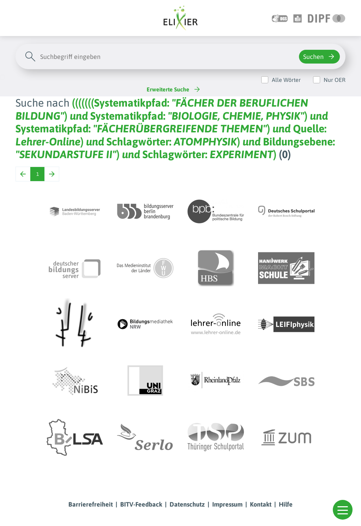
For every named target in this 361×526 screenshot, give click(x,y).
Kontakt (260, 504)
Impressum (227, 504)
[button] (343, 510)
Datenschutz (187, 504)
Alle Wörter (286, 80)
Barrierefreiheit (90, 504)
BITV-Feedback (141, 504)
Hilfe (286, 504)
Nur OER (334, 80)
